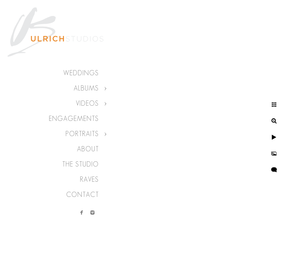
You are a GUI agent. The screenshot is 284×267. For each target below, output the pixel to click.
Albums (86, 88)
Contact (82, 194)
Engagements (74, 118)
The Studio (80, 164)
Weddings (81, 73)
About (88, 149)
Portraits (82, 134)
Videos (87, 103)
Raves (89, 179)
